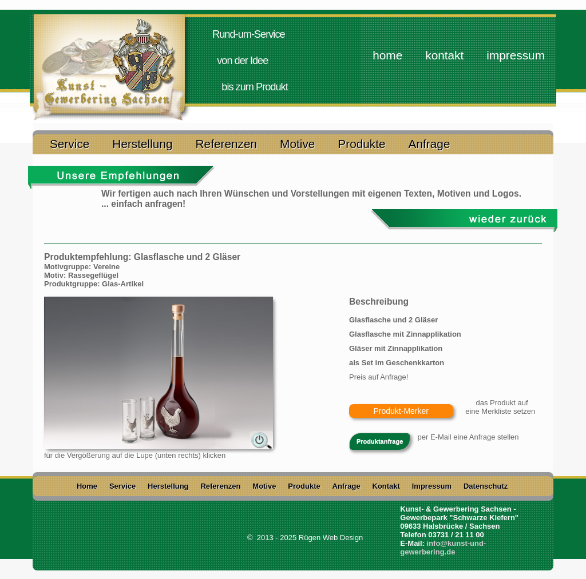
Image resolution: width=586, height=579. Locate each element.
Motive (297, 143)
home (387, 55)
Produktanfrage (380, 441)
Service (69, 143)
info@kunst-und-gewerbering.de (443, 547)
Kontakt (444, 55)
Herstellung (142, 143)
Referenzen (227, 143)
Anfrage (429, 143)
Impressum (515, 55)
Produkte (361, 143)
